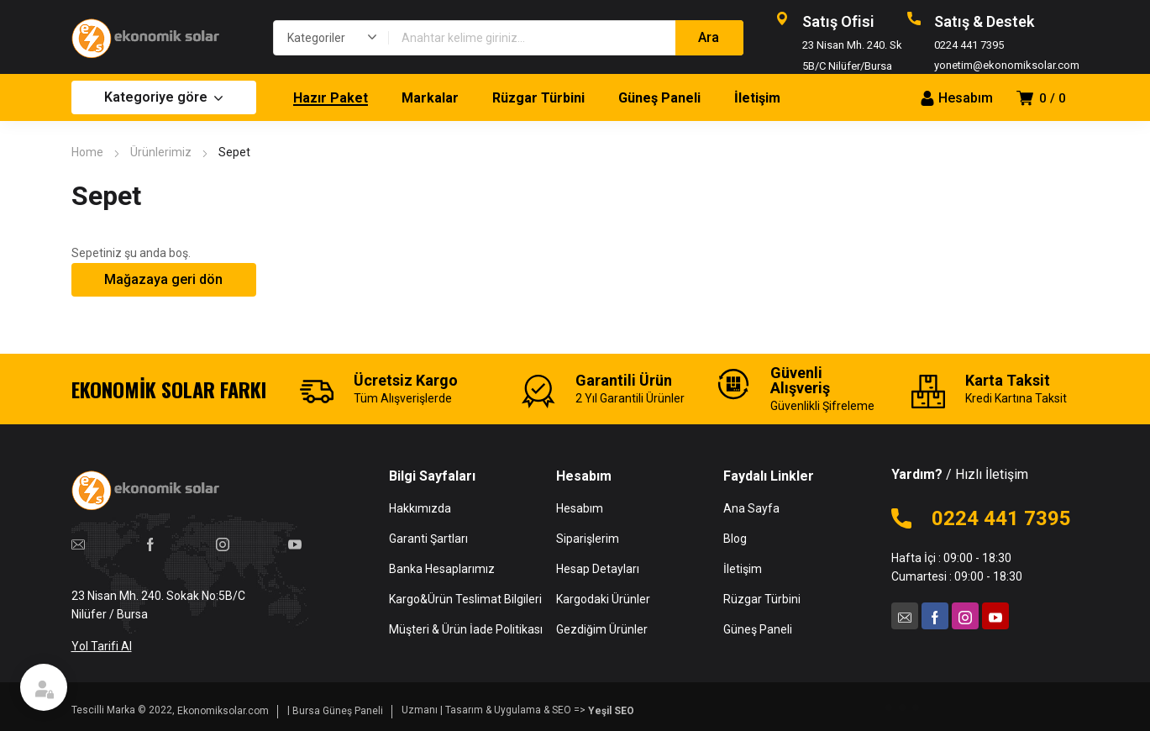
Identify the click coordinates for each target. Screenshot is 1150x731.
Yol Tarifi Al (101, 646)
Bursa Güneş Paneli (337, 711)
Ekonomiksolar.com (223, 711)
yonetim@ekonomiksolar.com (1006, 65)
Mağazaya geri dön (163, 279)
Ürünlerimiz (161, 152)
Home (87, 152)
